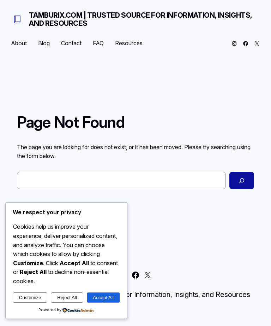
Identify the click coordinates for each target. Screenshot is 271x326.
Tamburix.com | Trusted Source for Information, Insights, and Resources (140, 19)
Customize (30, 297)
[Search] (241, 180)
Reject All (67, 297)
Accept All (103, 297)
